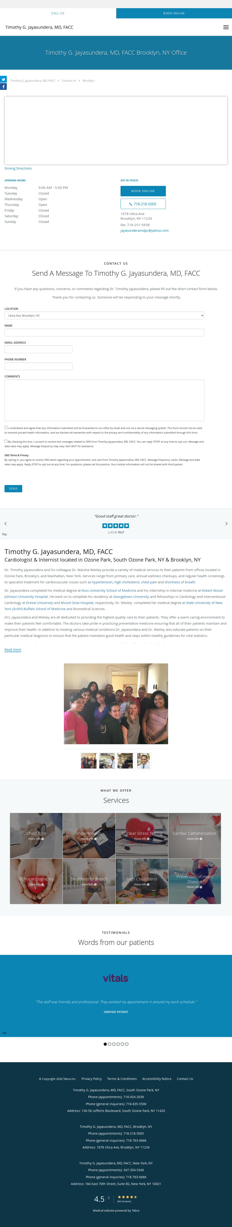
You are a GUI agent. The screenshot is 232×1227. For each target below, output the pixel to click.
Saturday (44, 216)
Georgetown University (131, 596)
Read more (13, 650)
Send (13, 488)
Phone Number (15, 359)
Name (8, 326)
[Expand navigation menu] (226, 27)
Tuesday (44, 193)
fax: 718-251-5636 (135, 224)
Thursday (44, 204)
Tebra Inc (69, 1079)
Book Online (143, 191)
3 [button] (114, 1044)
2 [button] (109, 1044)
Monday (44, 187)
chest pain (149, 582)
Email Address (15, 343)
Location (11, 309)
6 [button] (127, 1044)
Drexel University (39, 602)
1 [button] (105, 1044)
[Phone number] (143, 204)
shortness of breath (180, 582)
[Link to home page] (37, 27)
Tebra (135, 1210)
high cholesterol (126, 582)
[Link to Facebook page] (3, 86)
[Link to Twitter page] (3, 79)
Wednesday (44, 199)
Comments (12, 376)
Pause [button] (4, 534)
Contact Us (69, 81)
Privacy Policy (92, 1079)
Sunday (44, 221)
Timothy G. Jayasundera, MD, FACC (32, 81)
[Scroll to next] (225, 524)
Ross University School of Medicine (109, 590)
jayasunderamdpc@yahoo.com (145, 230)
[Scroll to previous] (6, 524)
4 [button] (118, 1044)
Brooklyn (88, 81)
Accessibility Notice (157, 1079)
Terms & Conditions (122, 1079)
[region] (116, 996)
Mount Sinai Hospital (77, 602)
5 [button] (122, 1044)
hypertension (102, 582)
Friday (44, 210)
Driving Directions (18, 168)
